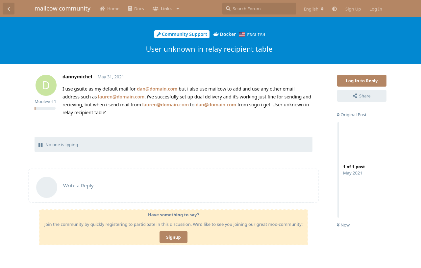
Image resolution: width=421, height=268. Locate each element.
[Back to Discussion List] (8, 8)
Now (343, 225)
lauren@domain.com (121, 96)
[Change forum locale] (314, 9)
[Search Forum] (259, 8)
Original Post (351, 114)
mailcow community (62, 8)
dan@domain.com (157, 88)
